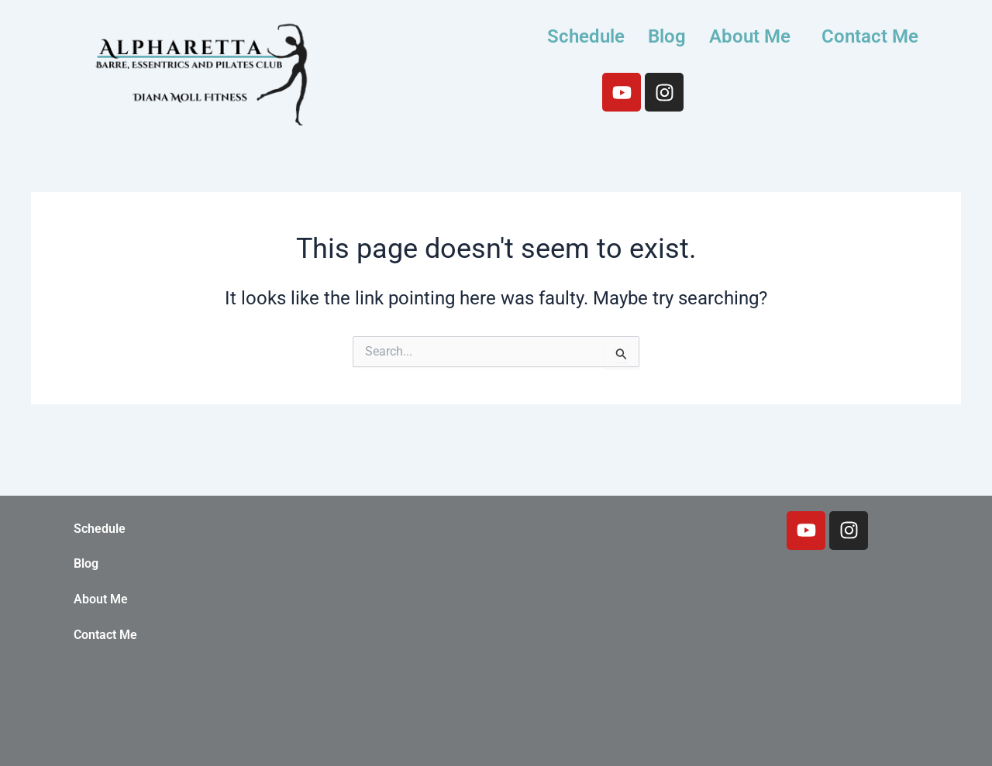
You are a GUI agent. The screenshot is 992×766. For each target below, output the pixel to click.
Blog (667, 36)
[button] (754, 36)
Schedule (586, 36)
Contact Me (870, 36)
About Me (749, 36)
